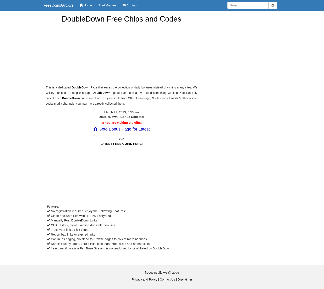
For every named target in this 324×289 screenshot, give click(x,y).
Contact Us (167, 279)
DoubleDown (81, 87)
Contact (130, 5)
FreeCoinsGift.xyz (58, 5)
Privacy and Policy (144, 279)
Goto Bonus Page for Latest (121, 129)
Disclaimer (185, 279)
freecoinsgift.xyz (156, 272)
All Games (107, 5)
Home (86, 5)
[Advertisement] (121, 54)
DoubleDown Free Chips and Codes (121, 19)
